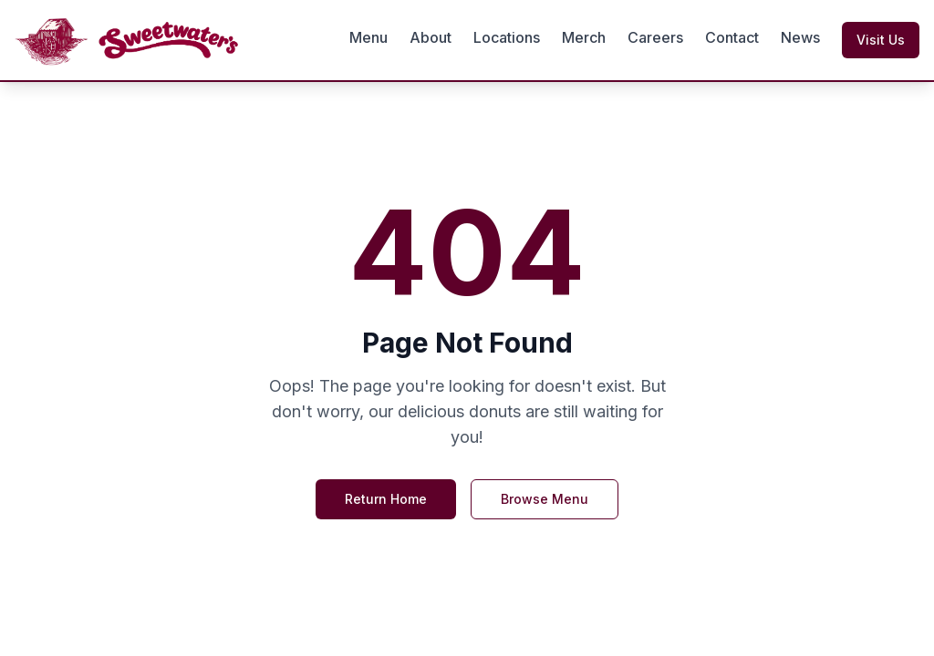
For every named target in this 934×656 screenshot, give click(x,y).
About (430, 37)
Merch (584, 37)
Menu (368, 37)
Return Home (386, 499)
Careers (655, 37)
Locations (506, 37)
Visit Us (880, 39)
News (800, 37)
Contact (732, 37)
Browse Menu (544, 499)
